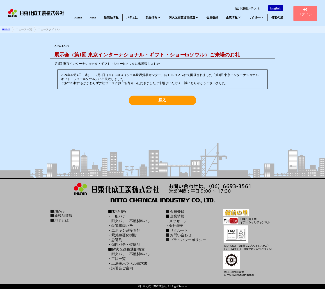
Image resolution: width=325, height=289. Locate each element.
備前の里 (277, 17)
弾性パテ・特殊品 (125, 244)
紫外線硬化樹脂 (124, 235)
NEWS (57, 211)
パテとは (132, 17)
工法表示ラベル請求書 (129, 263)
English (275, 8)
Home (78, 17)
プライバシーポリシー (185, 240)
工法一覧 (118, 259)
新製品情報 (111, 17)
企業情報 (233, 17)
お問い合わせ (248, 8)
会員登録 (212, 17)
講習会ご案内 (122, 268)
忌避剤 (116, 240)
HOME (6, 29)
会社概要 (176, 226)
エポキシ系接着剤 (125, 230)
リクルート (256, 17)
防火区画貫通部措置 (184, 17)
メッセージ (178, 221)
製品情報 (153, 17)
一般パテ (118, 216)
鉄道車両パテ (122, 226)
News (92, 17)
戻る (162, 100)
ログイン (305, 12)
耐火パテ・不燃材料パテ (131, 221)
